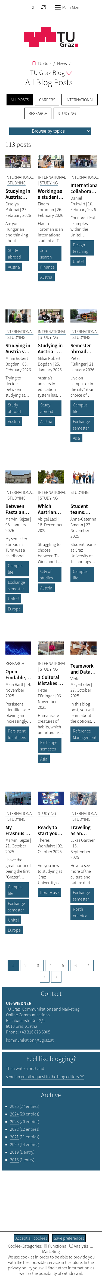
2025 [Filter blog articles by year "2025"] (14, 1106)
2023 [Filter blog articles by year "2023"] (14, 1121)
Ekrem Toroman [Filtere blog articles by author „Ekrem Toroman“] (46, 206)
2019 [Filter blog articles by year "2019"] (14, 1152)
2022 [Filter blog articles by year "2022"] (14, 1129)
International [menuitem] (80, 99)
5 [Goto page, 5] (63, 965)
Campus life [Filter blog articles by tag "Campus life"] (80, 408)
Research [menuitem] (38, 113)
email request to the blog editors (50, 1076)
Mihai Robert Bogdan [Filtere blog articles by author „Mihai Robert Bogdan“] (16, 361)
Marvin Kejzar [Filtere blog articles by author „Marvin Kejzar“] (17, 519)
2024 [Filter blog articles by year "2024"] (14, 1114)
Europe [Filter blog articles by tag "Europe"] (14, 609)
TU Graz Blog (51, 72)
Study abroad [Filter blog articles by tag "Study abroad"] (14, 254)
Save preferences (69, 1238)
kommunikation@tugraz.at (30, 1040)
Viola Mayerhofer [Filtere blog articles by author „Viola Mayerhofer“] (80, 681)
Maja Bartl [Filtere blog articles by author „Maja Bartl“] (14, 684)
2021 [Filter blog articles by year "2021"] (14, 1136)
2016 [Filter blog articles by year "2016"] (14, 1159)
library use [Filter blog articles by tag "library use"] (49, 892)
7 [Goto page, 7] (88, 965)
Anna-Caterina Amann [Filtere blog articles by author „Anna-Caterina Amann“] (83, 521)
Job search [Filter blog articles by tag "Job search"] (46, 254)
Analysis (78, 1246)
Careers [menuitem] (47, 99)
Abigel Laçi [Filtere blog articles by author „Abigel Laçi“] (48, 519)
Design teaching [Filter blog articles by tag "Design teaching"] (80, 248)
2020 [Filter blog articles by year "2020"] (14, 1144)
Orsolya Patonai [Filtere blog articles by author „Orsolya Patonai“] (12, 206)
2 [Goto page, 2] (25, 965)
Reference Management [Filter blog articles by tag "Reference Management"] (85, 734)
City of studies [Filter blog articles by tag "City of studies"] (46, 574)
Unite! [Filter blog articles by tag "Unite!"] (78, 261)
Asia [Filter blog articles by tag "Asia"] (76, 438)
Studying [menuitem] (67, 113)
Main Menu (68, 7)
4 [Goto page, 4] (51, 965)
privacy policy (20, 1267)
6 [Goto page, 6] (76, 965)
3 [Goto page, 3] (38, 965)
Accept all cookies (31, 1238)
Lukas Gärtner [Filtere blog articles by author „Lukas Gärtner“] (82, 840)
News (61, 63)
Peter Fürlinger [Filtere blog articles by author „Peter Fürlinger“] (78, 361)
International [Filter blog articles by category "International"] (19, 177)
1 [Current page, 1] (13, 965)
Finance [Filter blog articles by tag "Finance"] (47, 267)
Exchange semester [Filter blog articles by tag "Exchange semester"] (81, 425)
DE (33, 7)
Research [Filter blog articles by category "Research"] (14, 663)
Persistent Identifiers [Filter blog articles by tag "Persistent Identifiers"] (17, 734)
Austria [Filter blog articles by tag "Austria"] (14, 267)
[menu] (50, 131)
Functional (55, 1246)
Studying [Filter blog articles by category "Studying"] (16, 183)
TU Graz (41, 63)
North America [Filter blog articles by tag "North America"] (80, 912)
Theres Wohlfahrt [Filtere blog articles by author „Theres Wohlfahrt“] (47, 843)
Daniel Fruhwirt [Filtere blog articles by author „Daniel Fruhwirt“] (78, 200)
